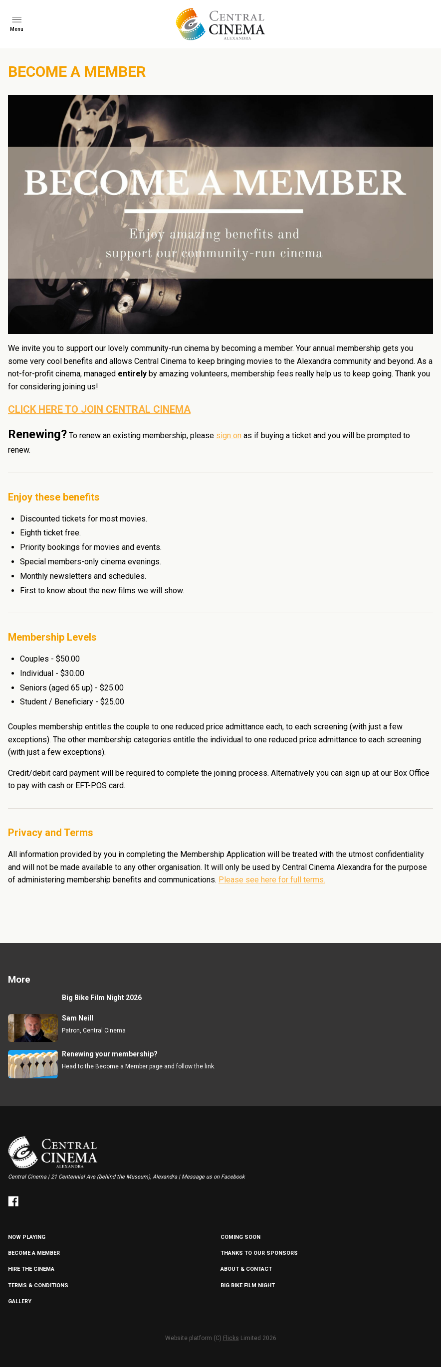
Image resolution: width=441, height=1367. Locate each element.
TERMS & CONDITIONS (38, 1285)
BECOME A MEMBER (34, 1253)
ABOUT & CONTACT (246, 1269)
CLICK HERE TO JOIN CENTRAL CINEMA (99, 409)
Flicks (231, 1338)
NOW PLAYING (26, 1237)
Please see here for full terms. (272, 879)
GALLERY (19, 1301)
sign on (228, 435)
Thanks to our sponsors (259, 1253)
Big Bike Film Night (247, 1285)
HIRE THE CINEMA (31, 1269)
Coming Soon (240, 1237)
